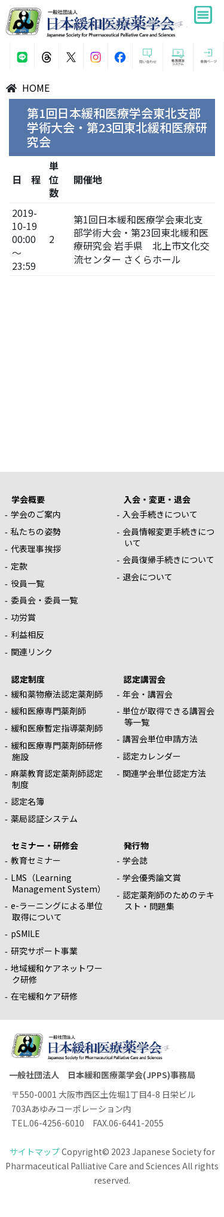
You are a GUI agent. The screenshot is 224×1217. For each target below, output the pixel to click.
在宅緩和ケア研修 (44, 996)
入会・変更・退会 (157, 499)
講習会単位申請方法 (160, 739)
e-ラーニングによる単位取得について (57, 911)
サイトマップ (35, 1151)
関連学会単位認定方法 (164, 773)
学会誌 (135, 860)
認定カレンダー (151, 756)
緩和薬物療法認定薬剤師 (57, 694)
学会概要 (28, 499)
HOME (36, 87)
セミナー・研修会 (44, 845)
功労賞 (23, 617)
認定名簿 (27, 801)
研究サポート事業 (44, 951)
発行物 (136, 845)
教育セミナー (36, 860)
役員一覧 (27, 583)
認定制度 (28, 679)
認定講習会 (144, 679)
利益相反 (27, 634)
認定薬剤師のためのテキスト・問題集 (168, 900)
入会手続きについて (160, 514)
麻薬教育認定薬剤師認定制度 (57, 778)
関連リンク (32, 652)
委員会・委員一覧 (44, 600)
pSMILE (25, 933)
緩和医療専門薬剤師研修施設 (57, 750)
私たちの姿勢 (36, 531)
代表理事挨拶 (36, 549)
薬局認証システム (44, 818)
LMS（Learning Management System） (58, 883)
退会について (147, 577)
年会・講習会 (147, 694)
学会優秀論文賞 (151, 877)
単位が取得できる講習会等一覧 (168, 716)
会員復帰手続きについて (168, 559)
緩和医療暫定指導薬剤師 (57, 728)
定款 (19, 566)
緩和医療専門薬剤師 (48, 711)
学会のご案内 (36, 514)
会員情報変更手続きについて (168, 537)
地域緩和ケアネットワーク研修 (57, 973)
